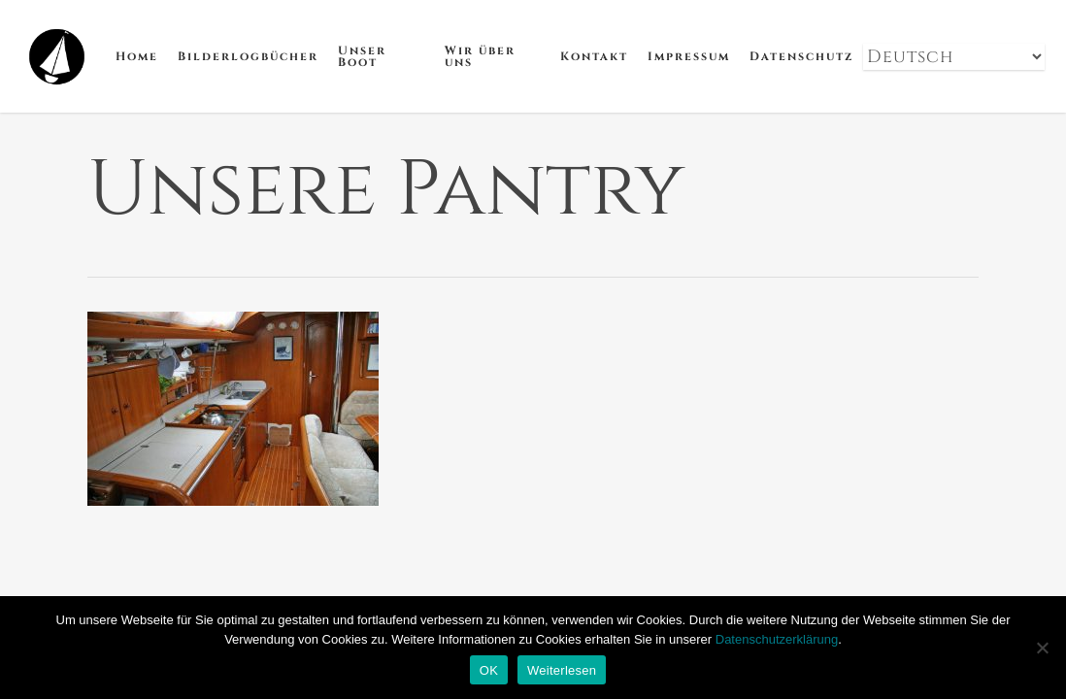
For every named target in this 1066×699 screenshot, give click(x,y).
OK (489, 670)
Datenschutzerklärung (777, 639)
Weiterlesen (561, 670)
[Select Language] (954, 57)
